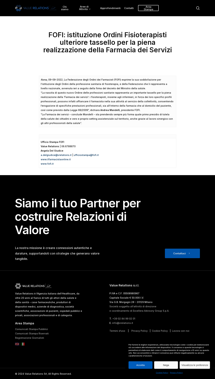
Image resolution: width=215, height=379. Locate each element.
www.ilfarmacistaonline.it (56, 159)
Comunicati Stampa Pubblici (31, 336)
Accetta (140, 365)
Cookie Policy (162, 372)
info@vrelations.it (122, 330)
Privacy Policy (176, 372)
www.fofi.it (47, 163)
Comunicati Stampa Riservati (32, 340)
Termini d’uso (117, 337)
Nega (166, 365)
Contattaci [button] (179, 260)
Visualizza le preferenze (194, 365)
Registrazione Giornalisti (29, 344)
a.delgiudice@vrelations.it (56, 155)
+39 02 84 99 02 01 (123, 325)
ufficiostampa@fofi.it (86, 155)
